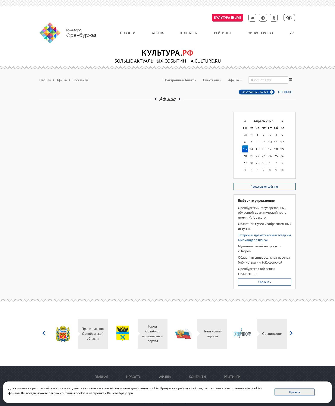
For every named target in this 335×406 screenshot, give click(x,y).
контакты (188, 33)
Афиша (158, 33)
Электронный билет (254, 92)
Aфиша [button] (235, 80)
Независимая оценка (212, 333)
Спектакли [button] (212, 80)
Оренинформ (272, 333)
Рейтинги (222, 33)
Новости (127, 33)
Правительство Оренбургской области (93, 333)
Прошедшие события (265, 186)
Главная (45, 80)
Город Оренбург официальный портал (152, 333)
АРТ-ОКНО (285, 92)
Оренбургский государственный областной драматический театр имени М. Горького (262, 213)
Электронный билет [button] (180, 80)
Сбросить (264, 282)
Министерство (260, 33)
